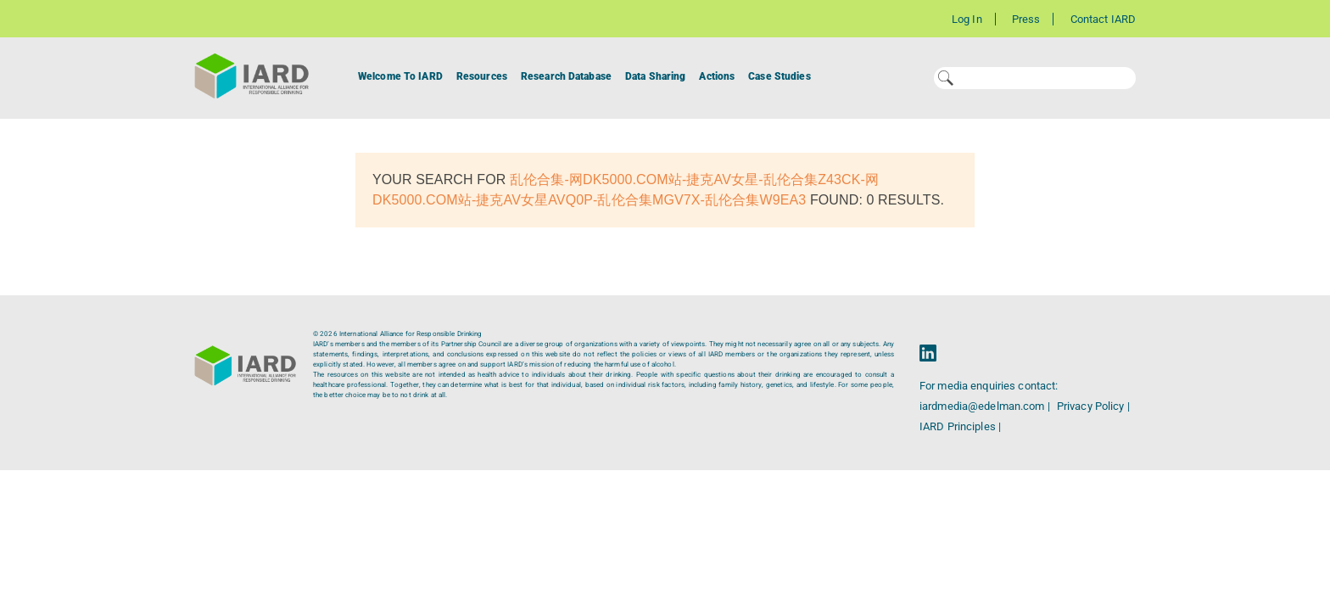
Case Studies (779, 76)
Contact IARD (1103, 19)
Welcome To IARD (400, 76)
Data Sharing (655, 76)
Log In (967, 19)
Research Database (566, 76)
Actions (717, 76)
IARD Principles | (960, 426)
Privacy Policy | (1093, 406)
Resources (481, 76)
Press (1026, 19)
